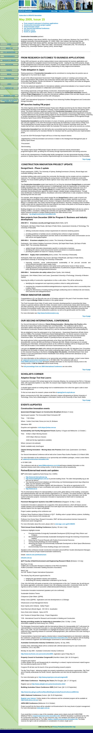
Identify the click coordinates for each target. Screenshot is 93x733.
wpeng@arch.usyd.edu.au (66, 392)
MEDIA (9, 74)
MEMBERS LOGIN (9, 95)
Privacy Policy (57, 727)
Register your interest (28, 698)
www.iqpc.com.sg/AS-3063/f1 (65, 524)
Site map (72, 727)
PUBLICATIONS (9, 78)
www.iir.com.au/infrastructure (36, 555)
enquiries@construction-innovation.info (46, 716)
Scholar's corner (29, 30)
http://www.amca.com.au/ (29, 700)
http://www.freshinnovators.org (48, 313)
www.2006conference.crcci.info (31, 362)
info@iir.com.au (26, 558)
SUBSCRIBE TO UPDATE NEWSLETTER (9, 101)
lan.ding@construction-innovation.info (42, 214)
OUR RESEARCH (9, 56)
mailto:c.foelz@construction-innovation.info (63, 719)
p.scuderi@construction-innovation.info (54, 638)
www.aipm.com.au (43, 708)
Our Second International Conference (36, 28)
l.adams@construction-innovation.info (36, 360)
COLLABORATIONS (9, 52)
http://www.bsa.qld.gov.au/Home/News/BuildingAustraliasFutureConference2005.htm (50, 692)
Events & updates (30, 32)
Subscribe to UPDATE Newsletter (30, 15)
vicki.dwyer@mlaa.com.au (47, 427)
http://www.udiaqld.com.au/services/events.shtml (48, 684)
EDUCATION (9, 64)
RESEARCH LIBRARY (9, 60)
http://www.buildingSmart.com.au (37, 479)
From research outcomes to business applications (41, 23)
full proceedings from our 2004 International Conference (43, 366)
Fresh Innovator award (31, 27)
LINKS (9, 84)
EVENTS (9, 70)
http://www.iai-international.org (36, 477)
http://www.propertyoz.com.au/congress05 (53, 677)
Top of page (86, 159)
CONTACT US (9, 88)
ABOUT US (9, 48)
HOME (9, 44)
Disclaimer (66, 727)
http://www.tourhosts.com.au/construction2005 (37, 654)
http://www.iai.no (31, 489)
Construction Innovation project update (37, 25)
